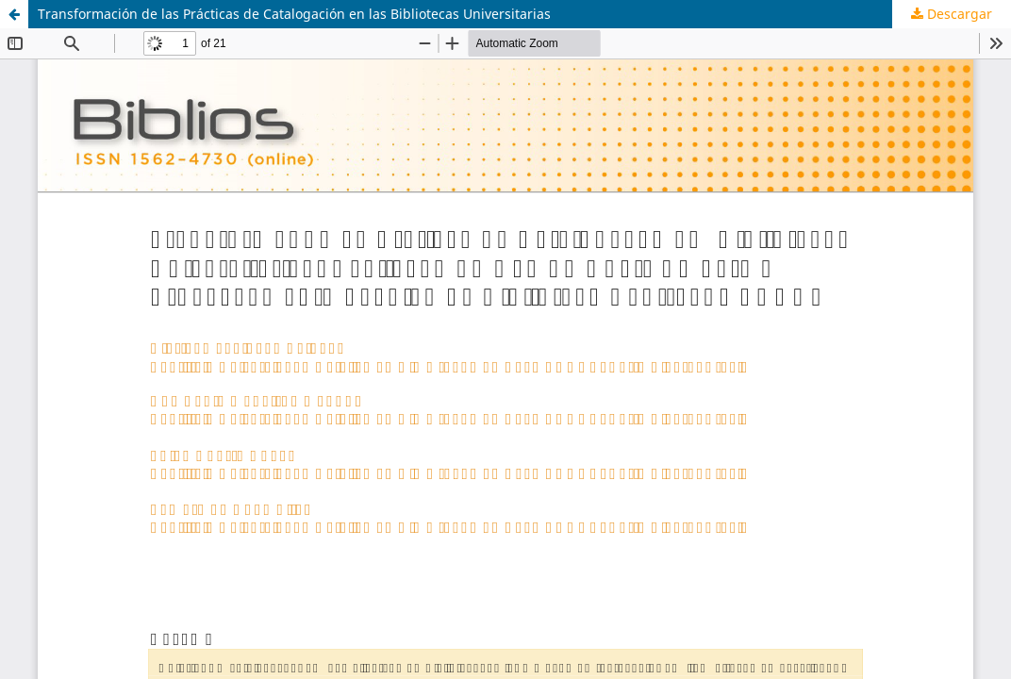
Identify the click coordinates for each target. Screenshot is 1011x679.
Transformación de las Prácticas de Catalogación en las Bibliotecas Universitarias (294, 14)
